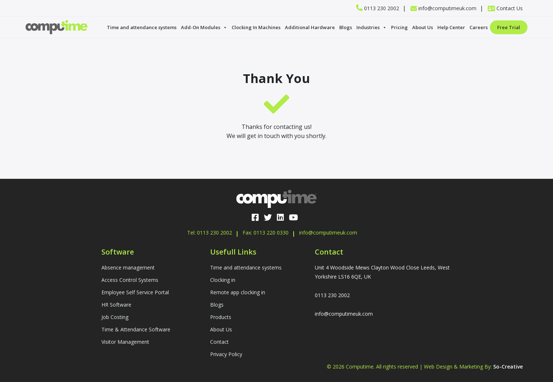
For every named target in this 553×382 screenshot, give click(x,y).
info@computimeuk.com (443, 8)
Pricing (399, 27)
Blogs (345, 27)
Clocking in (222, 279)
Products (220, 317)
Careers (478, 27)
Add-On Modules (204, 27)
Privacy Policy (226, 354)
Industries (371, 27)
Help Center (451, 27)
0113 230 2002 (377, 8)
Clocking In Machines (256, 27)
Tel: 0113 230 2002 (209, 232)
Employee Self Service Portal (135, 292)
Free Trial (508, 27)
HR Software (116, 304)
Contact (219, 341)
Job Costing (114, 317)
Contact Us (505, 8)
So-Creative (508, 366)
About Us (422, 27)
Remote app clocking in (237, 292)
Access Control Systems (129, 279)
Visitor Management (125, 341)
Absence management (128, 267)
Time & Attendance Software (135, 329)
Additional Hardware (310, 27)
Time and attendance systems (142, 27)
